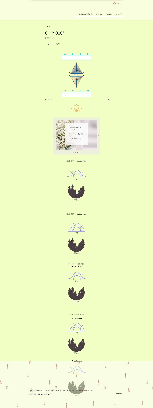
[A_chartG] (75, 152)
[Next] (107, 100)
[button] (51, 27)
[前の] (54, 136)
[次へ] (98, 136)
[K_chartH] (77, 152)
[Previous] (51, 100)
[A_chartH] (73, 152)
